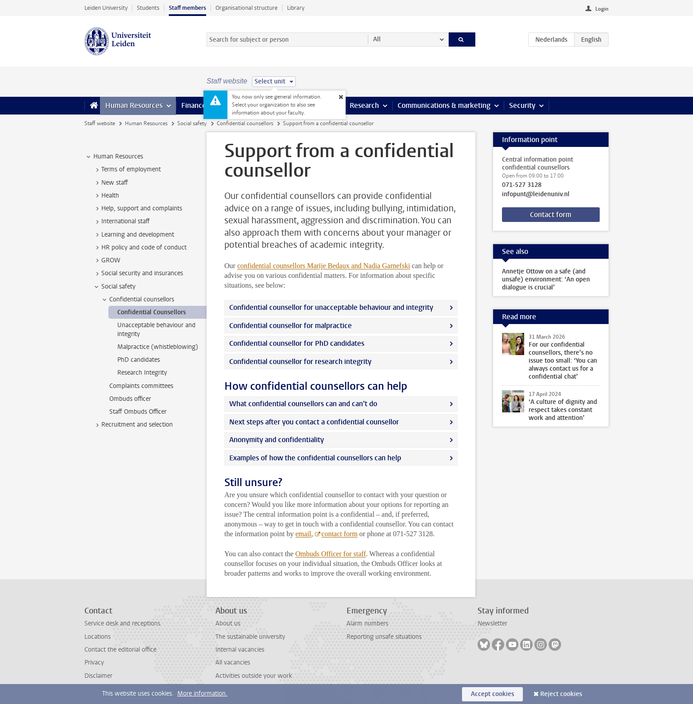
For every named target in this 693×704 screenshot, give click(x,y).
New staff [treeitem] (110, 182)
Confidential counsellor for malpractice (290, 325)
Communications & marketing (444, 105)
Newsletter (492, 623)
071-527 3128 (522, 185)
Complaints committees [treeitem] (141, 386)
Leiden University (105, 8)
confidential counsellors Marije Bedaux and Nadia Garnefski (323, 265)
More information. (202, 693)
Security (522, 105)
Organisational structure (246, 8)
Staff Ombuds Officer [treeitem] (138, 411)
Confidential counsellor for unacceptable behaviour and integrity (331, 307)
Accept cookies (492, 694)
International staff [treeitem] (121, 221)
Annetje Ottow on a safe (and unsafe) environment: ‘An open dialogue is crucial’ (546, 279)
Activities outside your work (253, 676)
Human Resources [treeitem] (114, 156)
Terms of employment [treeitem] (127, 169)
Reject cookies (561, 694)
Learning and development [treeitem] (133, 234)
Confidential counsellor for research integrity (300, 361)
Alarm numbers (367, 623)
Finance (193, 105)
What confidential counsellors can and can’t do (303, 403)
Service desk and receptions (122, 623)
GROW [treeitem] (106, 260)
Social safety (192, 123)
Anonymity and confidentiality (276, 439)
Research (364, 105)
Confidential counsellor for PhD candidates (296, 343)
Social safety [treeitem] (114, 286)
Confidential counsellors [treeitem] (137, 299)
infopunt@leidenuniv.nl (536, 194)
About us (227, 623)
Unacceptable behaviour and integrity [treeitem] (156, 329)
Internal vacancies (239, 649)
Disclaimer (98, 676)
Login (602, 8)
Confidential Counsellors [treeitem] (151, 312)
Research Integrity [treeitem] (142, 372)
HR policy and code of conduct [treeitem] (140, 247)
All (377, 39)
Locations (97, 637)
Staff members (187, 8)
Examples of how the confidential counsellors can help (315, 458)
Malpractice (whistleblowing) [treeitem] (157, 347)
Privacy (94, 662)
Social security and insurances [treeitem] (138, 273)
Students (148, 8)
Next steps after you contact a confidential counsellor (314, 422)
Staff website (99, 123)
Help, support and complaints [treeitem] (137, 208)
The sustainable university (250, 637)
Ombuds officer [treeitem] (130, 399)
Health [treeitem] (106, 195)
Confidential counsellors (245, 123)
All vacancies (232, 662)
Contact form (550, 214)
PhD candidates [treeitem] (138, 360)
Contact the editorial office (120, 649)
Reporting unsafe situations (384, 637)
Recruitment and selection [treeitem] (133, 424)
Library (295, 8)
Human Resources (134, 105)
